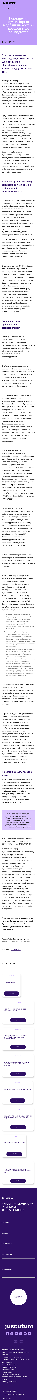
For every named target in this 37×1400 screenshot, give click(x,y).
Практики (5, 1355)
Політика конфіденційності (13, 1395)
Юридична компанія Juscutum (13, 1350)
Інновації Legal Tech (9, 1382)
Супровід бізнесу (8, 1372)
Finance (4, 1379)
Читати (11, 993)
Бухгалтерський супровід (11, 1374)
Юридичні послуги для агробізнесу (15, 1377)
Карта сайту (7, 1398)
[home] (9, 3)
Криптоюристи (7, 1362)
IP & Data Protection (9, 1367)
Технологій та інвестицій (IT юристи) (15, 1352)
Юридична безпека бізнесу (11, 1357)
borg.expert (16, 949)
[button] (33, 3)
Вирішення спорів (8, 1369)
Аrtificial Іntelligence (10, 1364)
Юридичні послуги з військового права (16, 1360)
